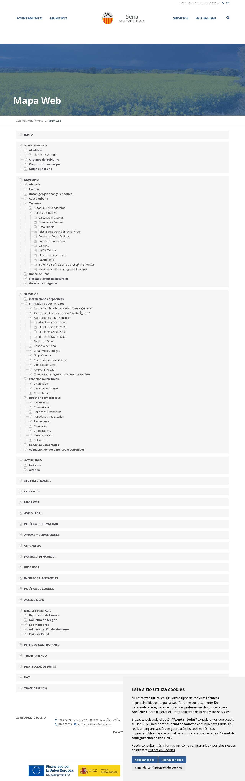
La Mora (44, 245)
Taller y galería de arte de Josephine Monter (66, 264)
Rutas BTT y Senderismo (49, 208)
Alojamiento (41, 402)
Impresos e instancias (41, 578)
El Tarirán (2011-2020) (52, 336)
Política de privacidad (41, 524)
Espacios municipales (44, 379)
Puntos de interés (45, 213)
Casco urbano (38, 198)
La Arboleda (46, 260)
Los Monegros (39, 625)
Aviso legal (33, 513)
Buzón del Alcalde (45, 155)
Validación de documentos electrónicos (57, 449)
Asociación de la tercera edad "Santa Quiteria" (63, 308)
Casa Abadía (46, 227)
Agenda (34, 470)
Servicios (180, 18)
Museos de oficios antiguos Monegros (63, 269)
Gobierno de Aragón (43, 620)
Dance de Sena (39, 274)
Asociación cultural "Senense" (52, 317)
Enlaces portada (37, 610)
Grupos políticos (40, 169)
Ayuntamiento (29, 18)
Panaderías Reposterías (49, 416)
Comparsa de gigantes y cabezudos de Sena (62, 374)
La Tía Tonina (47, 250)
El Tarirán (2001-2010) (52, 332)
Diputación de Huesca (44, 615)
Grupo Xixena (42, 355)
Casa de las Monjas (51, 222)
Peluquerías (41, 440)
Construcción (42, 407)
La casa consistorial (51, 217)
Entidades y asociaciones (46, 303)
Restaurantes (42, 421)
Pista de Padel (39, 634)
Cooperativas (42, 430)
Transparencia (35, 655)
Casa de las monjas (46, 388)
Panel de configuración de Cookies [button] (158, 767)
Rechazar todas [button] (172, 759)
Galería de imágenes (43, 283)
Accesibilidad (34, 599)
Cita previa (32, 545)
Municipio (58, 18)
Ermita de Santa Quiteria (54, 236)
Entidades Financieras (47, 412)
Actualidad (206, 18)
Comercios (40, 426)
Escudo (34, 189)
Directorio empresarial (45, 398)
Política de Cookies (161, 750)
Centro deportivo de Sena (50, 360)
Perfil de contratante (41, 645)
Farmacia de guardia (39, 556)
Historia (34, 184)
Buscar (228, 18)
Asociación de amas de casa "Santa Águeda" (62, 313)
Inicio (28, 134)
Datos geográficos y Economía (50, 194)
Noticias (35, 465)
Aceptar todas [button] (145, 759)
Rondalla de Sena (45, 346)
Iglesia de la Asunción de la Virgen (60, 231)
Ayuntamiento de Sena (30, 121)
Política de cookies (39, 589)
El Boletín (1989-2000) (52, 327)
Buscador (31, 567)
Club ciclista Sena (45, 365)
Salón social (41, 383)
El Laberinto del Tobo (52, 255)
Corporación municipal (44, 164)
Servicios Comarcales (44, 445)
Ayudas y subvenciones (42, 534)
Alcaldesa (35, 150)
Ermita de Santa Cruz (52, 241)
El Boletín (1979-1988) (52, 322)
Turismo (35, 203)
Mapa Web (31, 502)
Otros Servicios (43, 435)
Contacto (32, 491)
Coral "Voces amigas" (47, 351)
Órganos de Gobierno (44, 159)
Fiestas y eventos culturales (49, 278)
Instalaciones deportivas (46, 299)
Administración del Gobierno (49, 629)
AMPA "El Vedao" (45, 369)
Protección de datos (40, 666)
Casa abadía (41, 393)
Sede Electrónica (37, 480)
